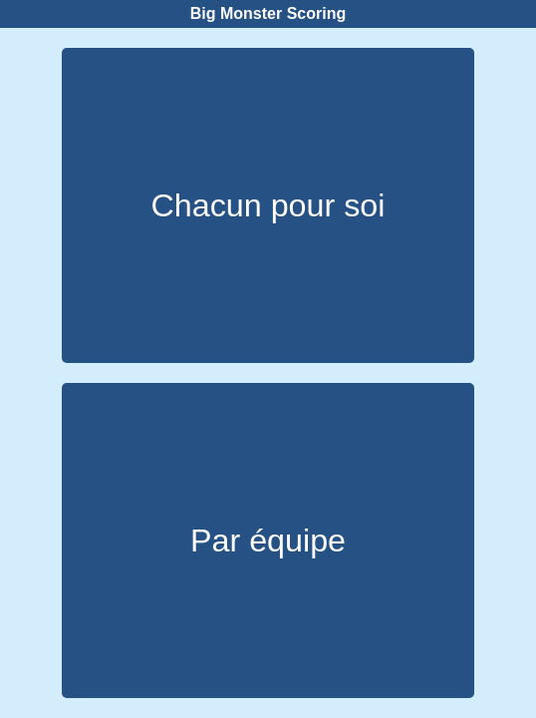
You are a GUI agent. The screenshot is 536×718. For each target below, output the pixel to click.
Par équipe (268, 540)
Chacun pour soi (268, 205)
